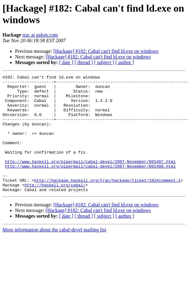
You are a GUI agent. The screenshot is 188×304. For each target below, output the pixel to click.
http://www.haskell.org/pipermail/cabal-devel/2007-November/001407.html (90, 179)
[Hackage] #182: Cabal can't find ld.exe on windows (106, 51)
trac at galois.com (40, 35)
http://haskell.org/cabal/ (54, 207)
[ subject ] (104, 62)
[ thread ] (83, 62)
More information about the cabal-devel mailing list (54, 253)
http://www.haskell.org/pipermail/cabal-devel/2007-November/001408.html (90, 185)
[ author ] (124, 62)
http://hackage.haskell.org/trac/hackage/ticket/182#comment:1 (107, 202)
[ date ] (66, 62)
